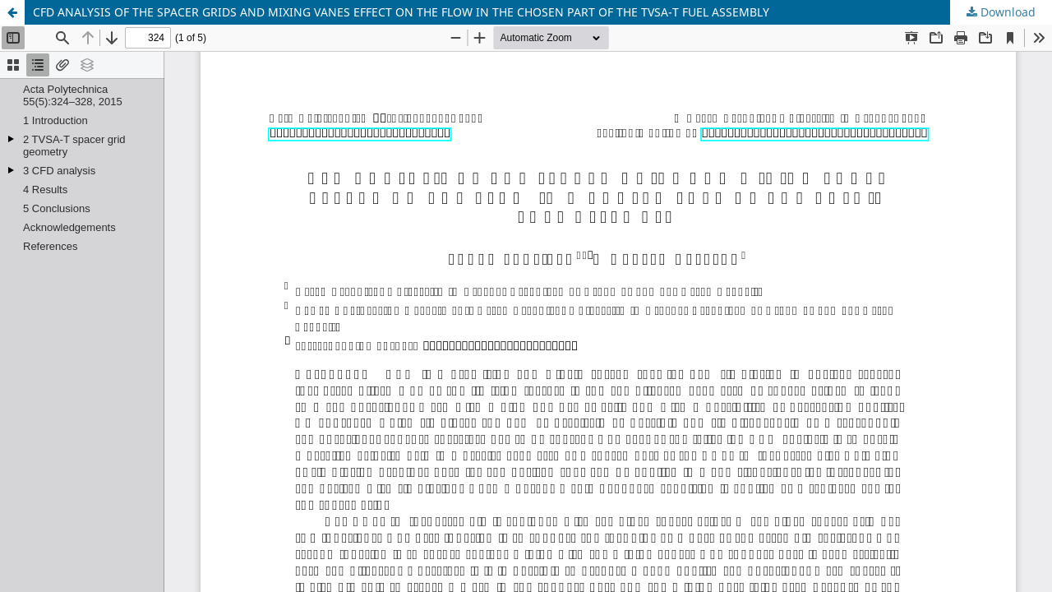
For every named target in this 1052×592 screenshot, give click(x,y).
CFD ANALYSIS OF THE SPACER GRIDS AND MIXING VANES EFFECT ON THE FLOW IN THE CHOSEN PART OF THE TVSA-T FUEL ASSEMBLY (401, 12)
